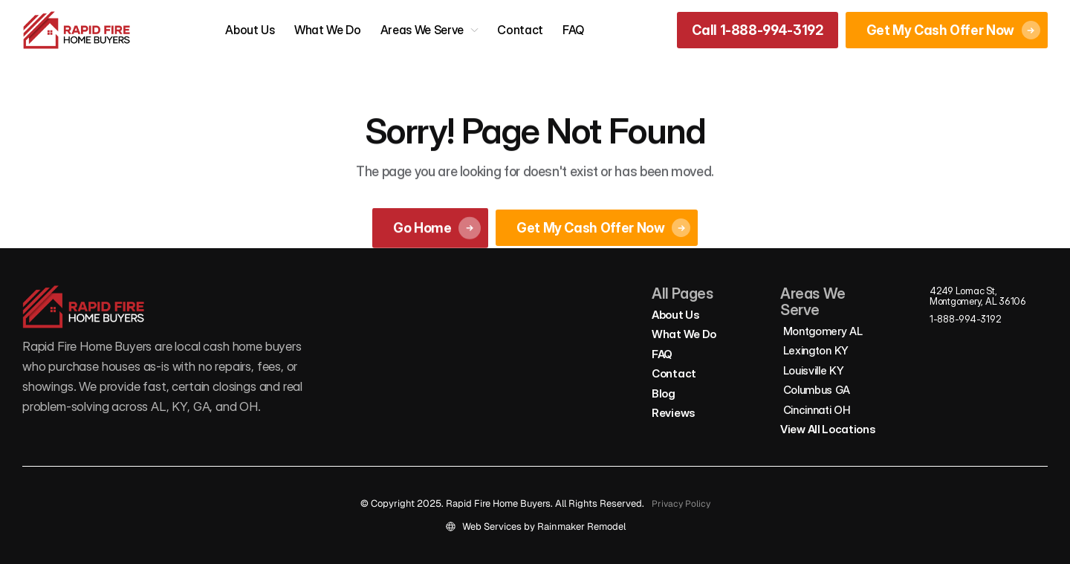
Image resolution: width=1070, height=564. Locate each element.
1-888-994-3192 (965, 319)
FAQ (573, 29)
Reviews (674, 413)
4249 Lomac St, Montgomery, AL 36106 (978, 296)
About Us (249, 29)
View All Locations (828, 429)
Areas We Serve (422, 29)
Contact (520, 29)
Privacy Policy (681, 504)
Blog (663, 393)
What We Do (327, 29)
